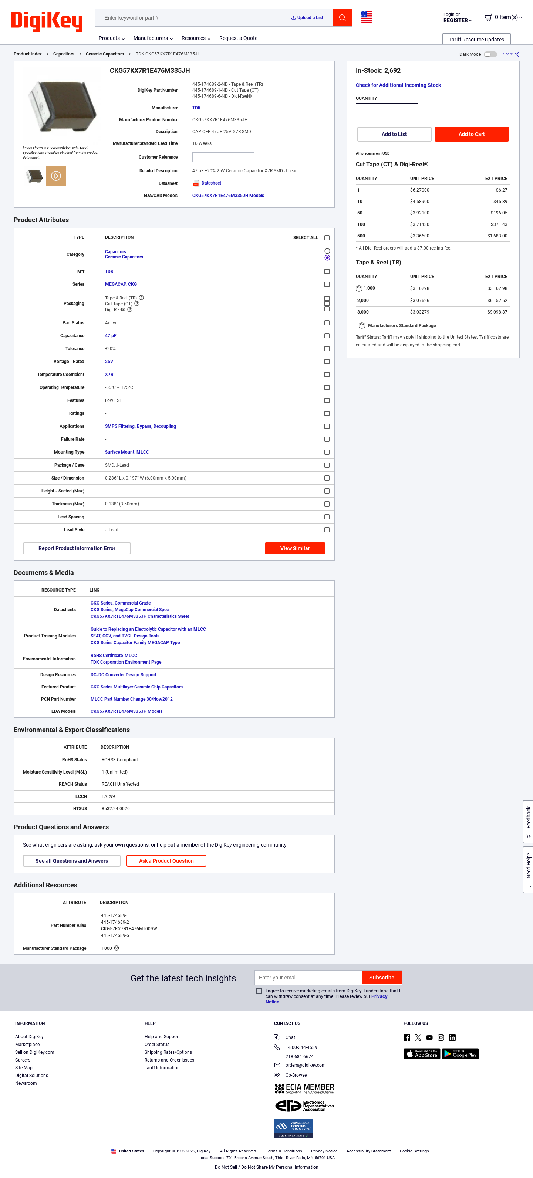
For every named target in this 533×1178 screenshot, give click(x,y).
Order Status (157, 1044)
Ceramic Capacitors (105, 54)
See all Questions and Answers (72, 861)
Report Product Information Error (76, 548)
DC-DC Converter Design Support (123, 674)
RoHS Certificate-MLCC (114, 655)
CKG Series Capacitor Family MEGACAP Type (135, 642)
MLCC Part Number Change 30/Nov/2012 (132, 699)
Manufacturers (151, 38)
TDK (196, 108)
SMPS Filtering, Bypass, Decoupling (140, 426)
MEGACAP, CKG (121, 284)
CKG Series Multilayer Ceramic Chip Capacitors (137, 687)
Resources (194, 38)
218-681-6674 (294, 1056)
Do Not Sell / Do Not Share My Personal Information (266, 1167)
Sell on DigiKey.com (34, 1052)
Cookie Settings (414, 1151)
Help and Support (162, 1036)
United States (127, 1151)
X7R (109, 374)
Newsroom (26, 1083)
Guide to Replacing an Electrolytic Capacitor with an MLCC (148, 629)
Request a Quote (238, 38)
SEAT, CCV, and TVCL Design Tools (125, 636)
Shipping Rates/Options (168, 1052)
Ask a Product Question (166, 861)
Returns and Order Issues (169, 1060)
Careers (22, 1060)
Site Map (24, 1067)
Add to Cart (472, 134)
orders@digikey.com (300, 1065)
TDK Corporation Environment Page (126, 662)
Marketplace (27, 1044)
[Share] (511, 54)
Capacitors (63, 54)
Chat (284, 1038)
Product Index (28, 54)
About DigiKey (29, 1036)
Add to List (394, 134)
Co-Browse (290, 1075)
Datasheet (206, 183)
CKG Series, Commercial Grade (121, 603)
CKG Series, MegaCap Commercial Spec (130, 609)
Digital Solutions (31, 1075)
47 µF (111, 335)
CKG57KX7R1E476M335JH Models (228, 195)
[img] (46, 22)
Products (109, 38)
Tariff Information (162, 1067)
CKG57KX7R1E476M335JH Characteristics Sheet (140, 616)
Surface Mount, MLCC (127, 452)
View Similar (295, 548)
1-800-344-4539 (295, 1048)
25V (109, 361)
